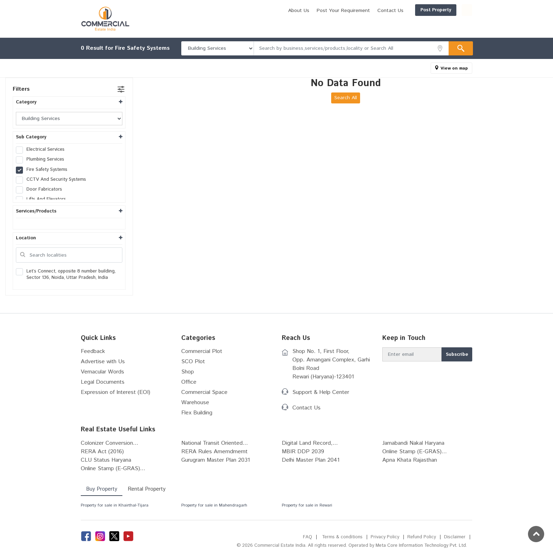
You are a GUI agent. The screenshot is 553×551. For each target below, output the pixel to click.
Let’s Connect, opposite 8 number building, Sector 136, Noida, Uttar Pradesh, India (66, 274)
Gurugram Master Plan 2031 (215, 460)
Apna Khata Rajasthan (409, 460)
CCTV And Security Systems (53, 179)
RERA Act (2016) (102, 452)
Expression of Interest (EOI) (115, 392)
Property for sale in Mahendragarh (214, 505)
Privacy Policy (385, 537)
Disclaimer (455, 537)
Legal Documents (102, 382)
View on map (454, 68)
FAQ (307, 537)
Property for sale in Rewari (307, 505)
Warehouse (195, 403)
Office (188, 382)
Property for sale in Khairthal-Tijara (114, 505)
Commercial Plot (201, 351)
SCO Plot (193, 362)
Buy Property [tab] (101, 489)
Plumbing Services (42, 159)
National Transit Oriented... (214, 443)
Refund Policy (421, 537)
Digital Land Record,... (310, 443)
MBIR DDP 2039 (303, 452)
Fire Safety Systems (44, 170)
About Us (264, 10)
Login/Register (450, 10)
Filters (21, 89)
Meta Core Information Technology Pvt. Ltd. (421, 545)
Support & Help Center (320, 392)
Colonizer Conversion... (109, 443)
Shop (187, 372)
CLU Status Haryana (106, 460)
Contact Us (357, 10)
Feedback (93, 351)
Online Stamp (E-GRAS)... (414, 452)
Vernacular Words (102, 372)
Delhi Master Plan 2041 (311, 460)
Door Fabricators (41, 189)
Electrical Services (42, 149)
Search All (345, 97)
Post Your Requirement (309, 10)
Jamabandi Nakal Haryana (413, 443)
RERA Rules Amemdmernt (214, 452)
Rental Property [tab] (146, 489)
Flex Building (196, 413)
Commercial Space (204, 392)
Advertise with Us (103, 362)
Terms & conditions (342, 537)
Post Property (402, 10)
